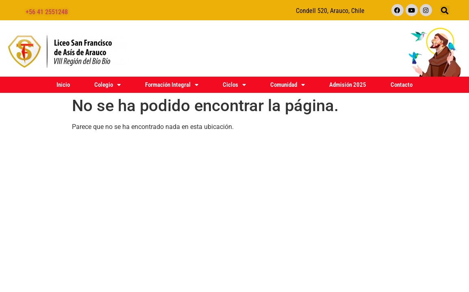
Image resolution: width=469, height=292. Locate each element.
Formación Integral (171, 85)
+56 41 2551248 (47, 12)
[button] (444, 10)
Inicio (63, 84)
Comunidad (287, 85)
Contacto (402, 84)
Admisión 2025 (347, 84)
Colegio (107, 85)
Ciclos (234, 85)
